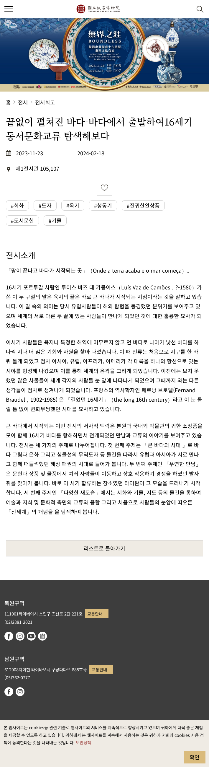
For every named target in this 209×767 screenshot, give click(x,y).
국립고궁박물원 (98, 9)
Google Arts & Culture (42, 636)
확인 (195, 757)
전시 (23, 102)
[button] (185, 9)
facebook (8, 636)
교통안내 (95, 613)
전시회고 (45, 102)
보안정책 (83, 742)
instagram (20, 636)
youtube (31, 636)
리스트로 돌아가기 (104, 548)
